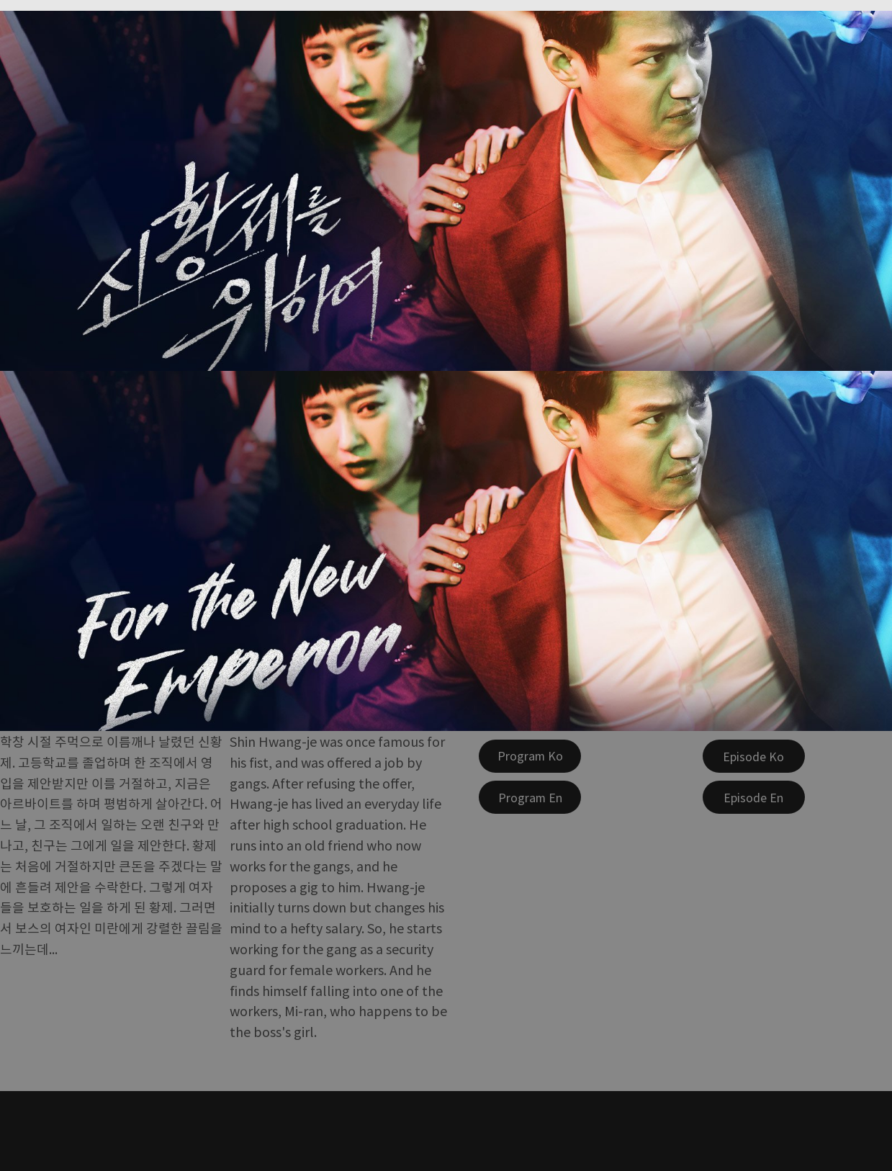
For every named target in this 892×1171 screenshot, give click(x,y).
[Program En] (530, 797)
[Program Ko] (530, 756)
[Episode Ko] (754, 756)
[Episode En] (754, 797)
